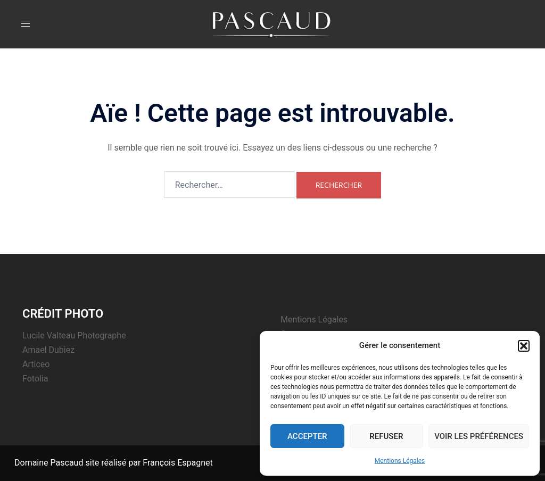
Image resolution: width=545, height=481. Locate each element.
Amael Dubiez (48, 350)
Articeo (35, 364)
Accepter (307, 436)
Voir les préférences (478, 436)
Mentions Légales (400, 461)
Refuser (386, 436)
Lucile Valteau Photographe (74, 335)
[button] (523, 346)
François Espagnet (177, 463)
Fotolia (35, 379)
